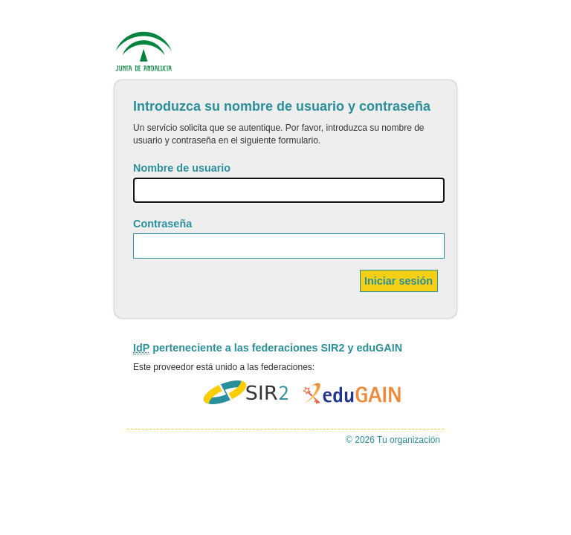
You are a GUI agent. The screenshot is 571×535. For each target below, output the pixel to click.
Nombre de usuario (181, 168)
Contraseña (162, 224)
